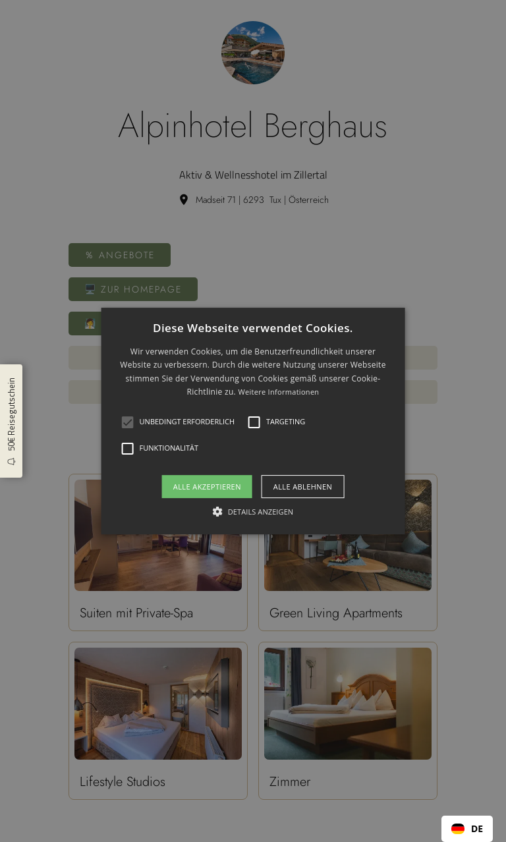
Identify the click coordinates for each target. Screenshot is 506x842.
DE (467, 828)
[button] (128, 422)
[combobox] (467, 829)
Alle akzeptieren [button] (207, 486)
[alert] (253, 421)
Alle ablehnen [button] (302, 486)
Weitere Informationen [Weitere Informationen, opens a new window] (278, 392)
